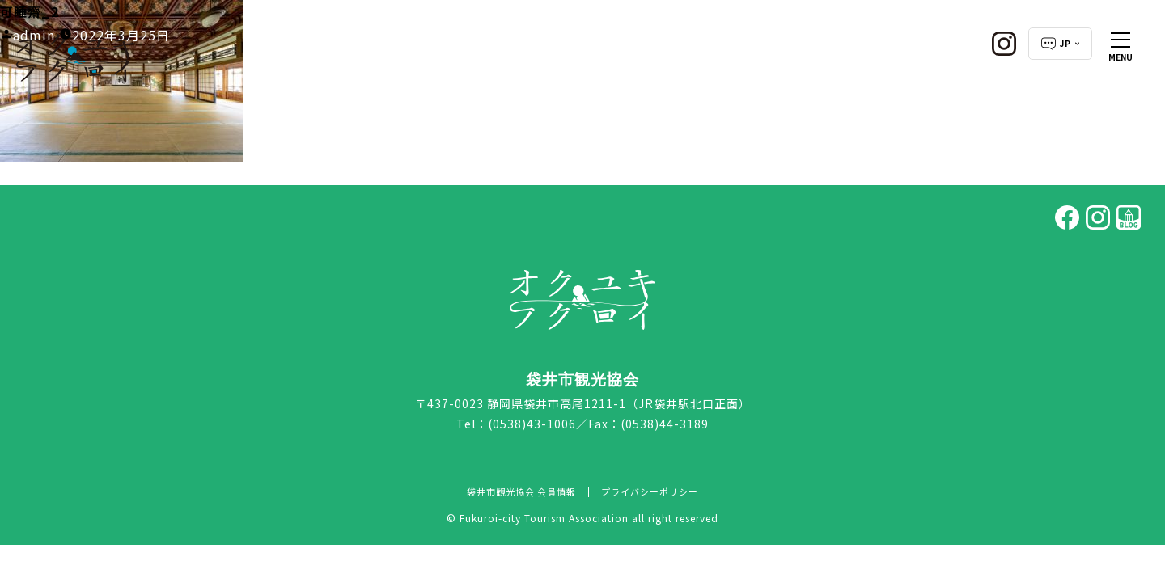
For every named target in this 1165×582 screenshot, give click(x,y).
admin (34, 34)
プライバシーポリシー (649, 491)
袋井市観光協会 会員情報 (521, 491)
